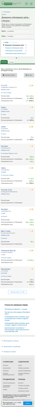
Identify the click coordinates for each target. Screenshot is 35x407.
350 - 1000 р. (30, 96)
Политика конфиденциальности (8, 374)
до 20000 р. (30, 262)
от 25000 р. (30, 260)
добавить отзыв (5, 89)
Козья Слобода (7, 92)
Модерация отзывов (23, 391)
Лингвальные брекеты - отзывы (16, 309)
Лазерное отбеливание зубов (14, 48)
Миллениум (5, 269)
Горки (4, 114)
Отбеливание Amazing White (13, 50)
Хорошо (27, 403)
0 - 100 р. (31, 178)
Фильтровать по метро (10, 341)
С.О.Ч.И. (4, 85)
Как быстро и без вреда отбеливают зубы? (17, 313)
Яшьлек (5, 216)
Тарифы (5, 389)
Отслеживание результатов (7, 386)
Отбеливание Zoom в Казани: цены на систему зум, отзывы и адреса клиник (17, 318)
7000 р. (32, 161)
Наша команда (7, 368)
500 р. (32, 200)
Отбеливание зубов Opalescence (15, 53)
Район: (4, 36)
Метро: (4, 31)
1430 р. (32, 279)
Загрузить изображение (24, 370)
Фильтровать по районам (11, 346)
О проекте (5, 365)
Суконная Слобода (8, 175)
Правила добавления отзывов (23, 374)
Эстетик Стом (6, 190)
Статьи (20, 365)
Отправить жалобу (23, 388)
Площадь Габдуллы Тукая (10, 153)
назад (11, 42)
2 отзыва (3, 172)
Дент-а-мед (5, 231)
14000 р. (31, 181)
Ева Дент (4, 146)
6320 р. (32, 202)
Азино (3, 107)
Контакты (20, 382)
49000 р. (31, 284)
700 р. (32, 118)
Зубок (3, 168)
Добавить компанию (23, 368)
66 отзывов (4, 273)
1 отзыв (3, 213)
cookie (15, 402)
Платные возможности (9, 382)
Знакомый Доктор (8, 250)
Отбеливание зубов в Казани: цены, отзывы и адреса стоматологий (17, 324)
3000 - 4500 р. (30, 159)
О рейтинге (6, 370)
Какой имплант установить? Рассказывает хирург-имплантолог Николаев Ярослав (17, 329)
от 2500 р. (31, 244)
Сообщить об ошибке (23, 385)
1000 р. (32, 156)
